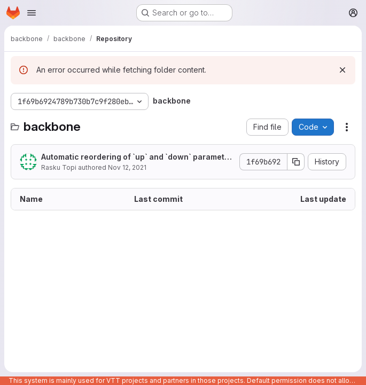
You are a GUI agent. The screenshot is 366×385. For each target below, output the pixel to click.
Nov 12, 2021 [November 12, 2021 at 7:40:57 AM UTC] (127, 167)
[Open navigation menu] (31, 12)
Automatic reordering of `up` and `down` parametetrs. (136, 157)
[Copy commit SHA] (296, 161)
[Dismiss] (342, 70)
